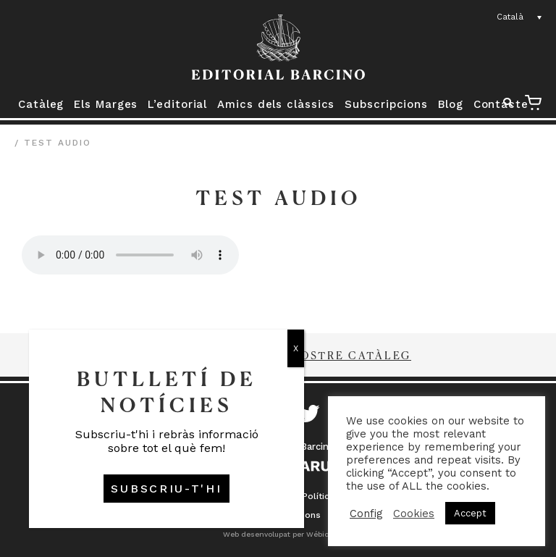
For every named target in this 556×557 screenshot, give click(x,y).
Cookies (413, 513)
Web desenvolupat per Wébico (278, 534)
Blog (450, 104)
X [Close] (295, 348)
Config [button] (366, 513)
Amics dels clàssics (275, 104)
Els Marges (106, 104)
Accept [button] (470, 513)
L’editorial (177, 104)
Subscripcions (386, 104)
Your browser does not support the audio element (130, 255)
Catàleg (41, 104)
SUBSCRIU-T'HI (166, 488)
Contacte (500, 104)
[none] (519, 17)
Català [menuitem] (510, 17)
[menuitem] (519, 17)
